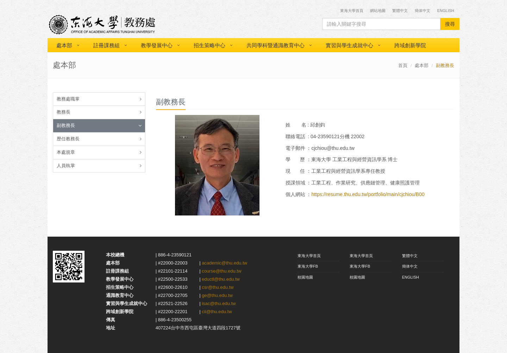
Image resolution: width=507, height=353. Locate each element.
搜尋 (450, 24)
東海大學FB (308, 266)
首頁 (402, 65)
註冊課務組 (106, 45)
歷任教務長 (68, 138)
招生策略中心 (209, 45)
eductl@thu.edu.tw (221, 279)
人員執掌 (66, 165)
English (445, 10)
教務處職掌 (68, 99)
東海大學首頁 (352, 10)
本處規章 (66, 152)
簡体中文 (422, 10)
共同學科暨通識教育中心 (275, 45)
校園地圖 (305, 277)
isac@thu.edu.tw (219, 303)
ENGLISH (410, 277)
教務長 (63, 112)
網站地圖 (378, 10)
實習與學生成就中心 (349, 45)
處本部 (64, 45)
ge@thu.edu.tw (217, 295)
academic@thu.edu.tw (224, 263)
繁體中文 (400, 10)
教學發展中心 (157, 45)
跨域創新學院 (410, 45)
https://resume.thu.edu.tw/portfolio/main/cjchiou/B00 (367, 194)
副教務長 (66, 125)
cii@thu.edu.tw (217, 311)
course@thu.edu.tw (221, 271)
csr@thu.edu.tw (218, 287)
